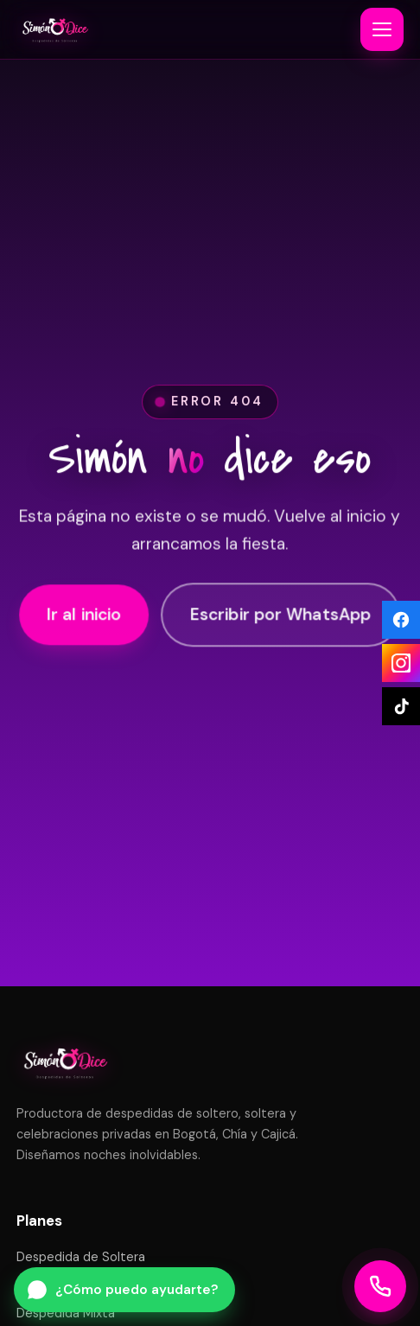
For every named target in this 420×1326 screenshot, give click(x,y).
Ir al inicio (85, 617)
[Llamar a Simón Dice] (380, 1286)
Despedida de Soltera (80, 1257)
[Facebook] (401, 620)
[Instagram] (401, 663)
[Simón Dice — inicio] (54, 29)
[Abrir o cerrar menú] (382, 29)
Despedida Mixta (65, 1313)
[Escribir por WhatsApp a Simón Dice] (124, 1289)
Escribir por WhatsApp (280, 617)
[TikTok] (401, 706)
